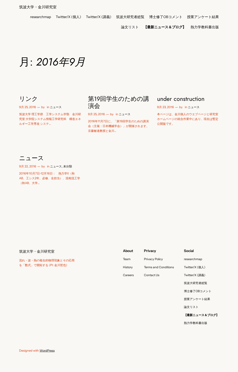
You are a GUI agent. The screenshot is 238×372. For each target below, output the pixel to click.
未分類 (67, 166)
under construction (181, 98)
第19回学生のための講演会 (118, 102)
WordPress (47, 350)
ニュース (56, 107)
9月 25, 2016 (27, 107)
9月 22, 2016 (27, 166)
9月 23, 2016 (165, 107)
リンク (28, 98)
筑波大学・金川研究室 (38, 7)
